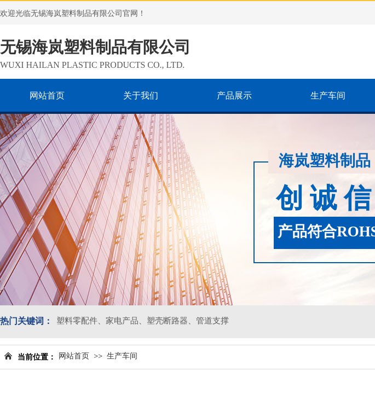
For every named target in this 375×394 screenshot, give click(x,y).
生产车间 (122, 356)
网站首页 (74, 356)
